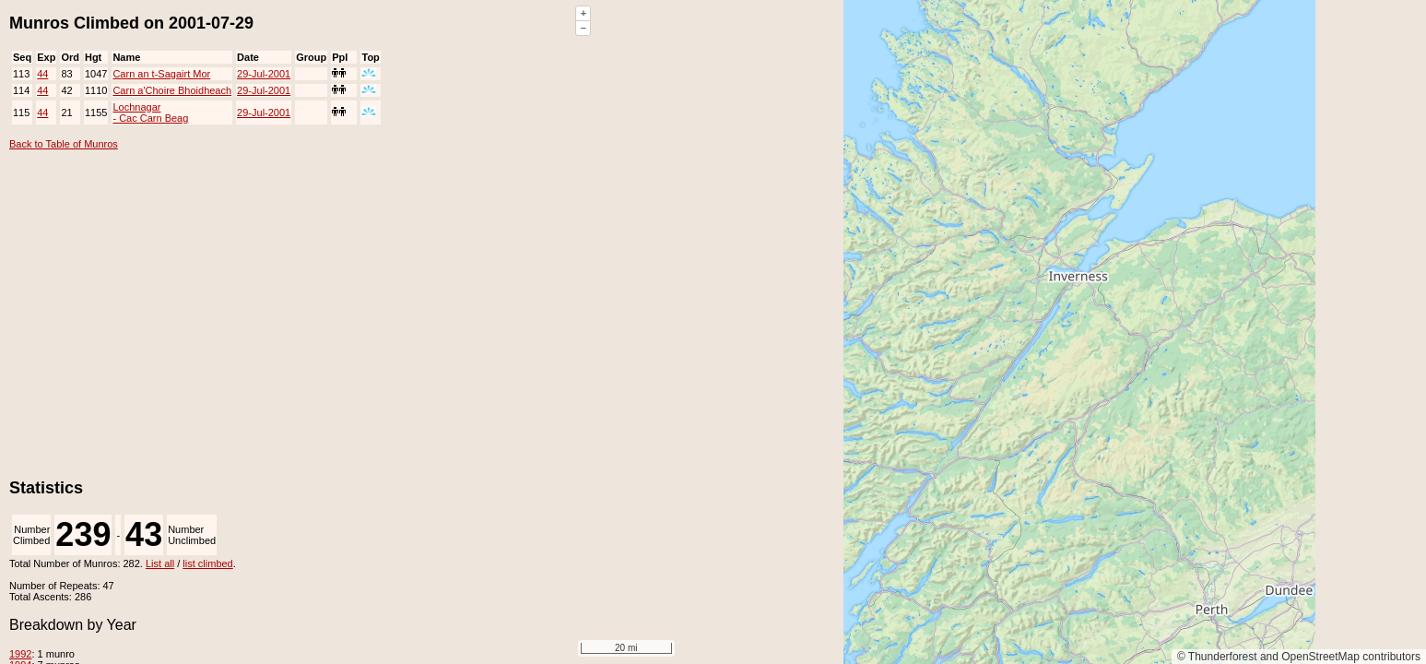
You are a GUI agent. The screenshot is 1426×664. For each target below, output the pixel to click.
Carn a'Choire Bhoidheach (171, 90)
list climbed (207, 563)
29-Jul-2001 (263, 73)
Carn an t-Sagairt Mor (161, 73)
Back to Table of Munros (63, 143)
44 (42, 73)
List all (160, 563)
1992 (20, 653)
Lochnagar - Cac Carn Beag (150, 112)
